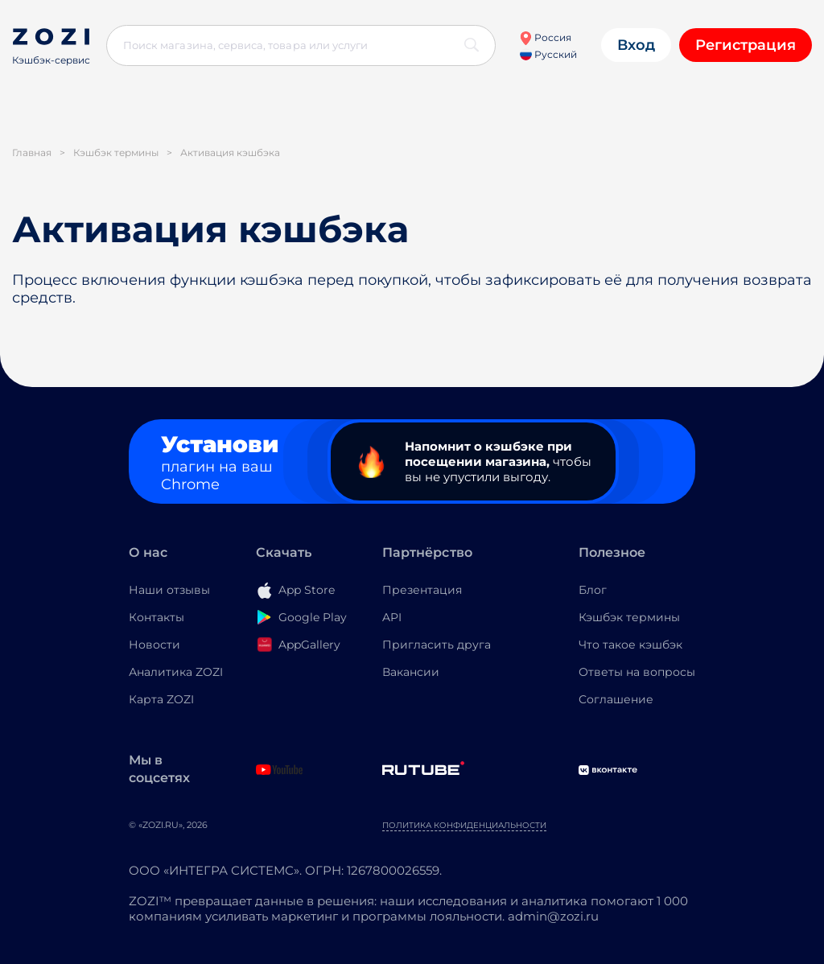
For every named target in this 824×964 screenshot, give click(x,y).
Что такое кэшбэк (630, 644)
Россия (545, 37)
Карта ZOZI (161, 699)
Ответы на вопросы (637, 672)
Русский (548, 54)
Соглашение (616, 699)
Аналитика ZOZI (176, 672)
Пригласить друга (436, 644)
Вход (636, 45)
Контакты (156, 617)
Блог (593, 590)
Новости (154, 644)
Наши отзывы (169, 590)
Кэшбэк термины (629, 617)
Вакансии (410, 672)
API (392, 617)
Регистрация (745, 45)
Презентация (422, 590)
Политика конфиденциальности (464, 825)
